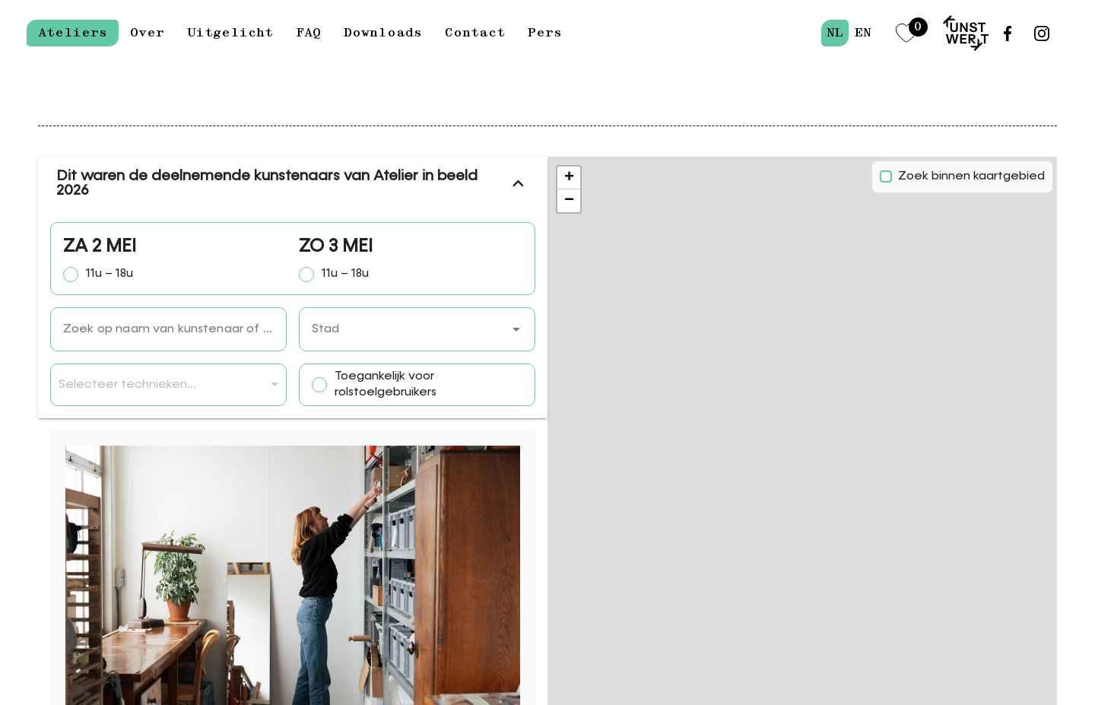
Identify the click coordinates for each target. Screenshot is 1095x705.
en (862, 33)
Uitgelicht (230, 33)
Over (147, 33)
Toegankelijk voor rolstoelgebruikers (385, 385)
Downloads (383, 33)
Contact (475, 33)
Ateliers (72, 33)
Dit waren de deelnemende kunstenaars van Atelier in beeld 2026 (293, 183)
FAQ (308, 33)
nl (835, 33)
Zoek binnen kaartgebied (971, 176)
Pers (545, 33)
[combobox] (417, 329)
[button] (516, 329)
